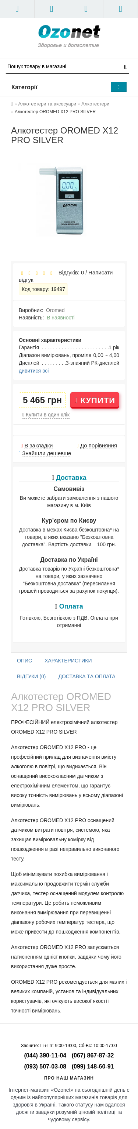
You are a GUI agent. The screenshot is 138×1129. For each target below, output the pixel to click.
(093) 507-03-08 (45, 1066)
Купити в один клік (46, 415)
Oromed (55, 310)
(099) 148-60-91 (93, 1066)
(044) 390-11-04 (45, 1055)
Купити (94, 400)
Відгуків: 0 (69, 272)
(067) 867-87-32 (93, 1055)
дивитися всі (34, 371)
